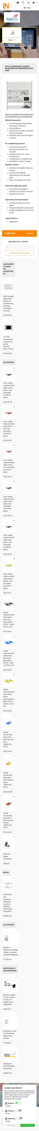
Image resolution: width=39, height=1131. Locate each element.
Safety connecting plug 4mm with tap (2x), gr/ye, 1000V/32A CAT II (8, 780)
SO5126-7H (7, 477)
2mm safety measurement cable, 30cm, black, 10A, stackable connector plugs (8, 503)
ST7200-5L (7, 1043)
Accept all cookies (27, 1125)
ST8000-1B (7, 1073)
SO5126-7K (7, 515)
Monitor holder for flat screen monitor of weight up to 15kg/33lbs (9, 1000)
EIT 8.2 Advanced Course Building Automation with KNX (14, 49)
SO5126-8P (7, 670)
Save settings (11, 1125)
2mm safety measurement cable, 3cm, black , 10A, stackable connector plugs (8, 542)
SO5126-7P (7, 440)
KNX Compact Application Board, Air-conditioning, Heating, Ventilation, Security (8, 303)
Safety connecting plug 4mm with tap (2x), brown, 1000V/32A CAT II (8, 820)
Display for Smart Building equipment (9, 1066)
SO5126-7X (7, 554)
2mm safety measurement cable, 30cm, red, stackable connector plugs (8, 466)
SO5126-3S (7, 832)
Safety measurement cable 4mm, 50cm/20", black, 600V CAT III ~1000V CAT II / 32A (8, 619)
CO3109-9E (7, 353)
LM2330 (6, 863)
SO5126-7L (7, 593)
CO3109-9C (7, 315)
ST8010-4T (7, 1009)
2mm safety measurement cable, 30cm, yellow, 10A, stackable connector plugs (8, 581)
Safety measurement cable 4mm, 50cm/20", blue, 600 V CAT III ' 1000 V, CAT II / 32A (8, 658)
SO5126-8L (7, 631)
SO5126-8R (7, 711)
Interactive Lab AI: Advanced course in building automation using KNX (7, 902)
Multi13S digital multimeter (7, 856)
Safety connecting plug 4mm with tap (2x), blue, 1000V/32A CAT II (8, 739)
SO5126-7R (7, 402)
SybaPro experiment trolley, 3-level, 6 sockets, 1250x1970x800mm (10, 951)
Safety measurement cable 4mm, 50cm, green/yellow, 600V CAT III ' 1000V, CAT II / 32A (8, 697)
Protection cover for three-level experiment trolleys (9, 1034)
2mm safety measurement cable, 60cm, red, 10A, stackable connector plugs (8, 428)
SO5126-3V (7, 751)
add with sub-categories (19, 253)
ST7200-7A (7, 959)
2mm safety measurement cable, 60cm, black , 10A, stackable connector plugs (8, 390)
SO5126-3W (7, 792)
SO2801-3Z (7, 916)
